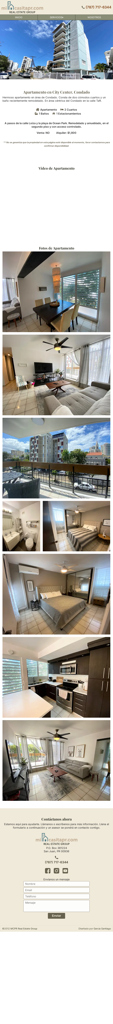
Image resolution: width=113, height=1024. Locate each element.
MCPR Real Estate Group (23, 928)
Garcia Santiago (102, 928)
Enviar (56, 915)
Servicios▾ (56, 17)
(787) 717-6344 (98, 7)
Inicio (18, 17)
